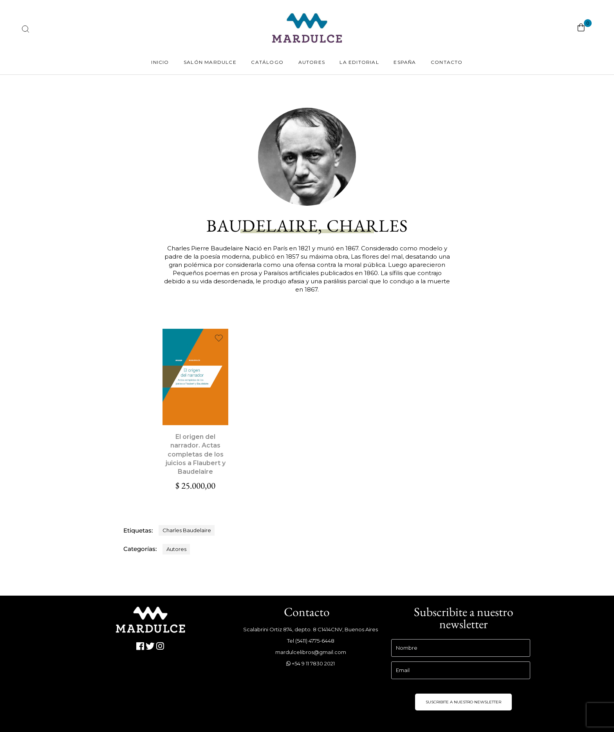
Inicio (160, 62)
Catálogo (267, 62)
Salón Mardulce (210, 62)
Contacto (447, 62)
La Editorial (359, 62)
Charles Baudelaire (187, 530)
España (405, 62)
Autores (311, 62)
